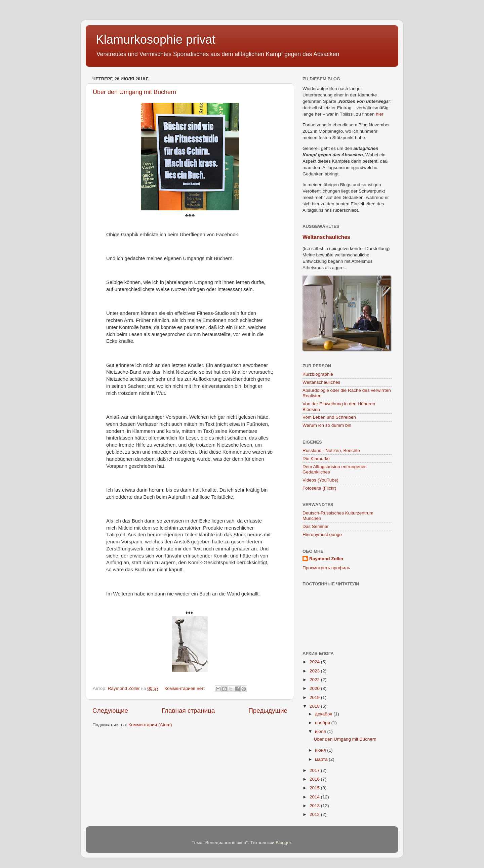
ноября (323, 722)
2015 (315, 787)
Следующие (110, 710)
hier (380, 114)
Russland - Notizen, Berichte (331, 450)
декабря (324, 713)
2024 (315, 661)
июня (321, 750)
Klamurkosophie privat (155, 39)
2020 (315, 688)
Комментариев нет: (185, 688)
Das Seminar (315, 526)
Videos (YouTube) (320, 480)
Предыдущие (267, 710)
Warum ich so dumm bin (326, 425)
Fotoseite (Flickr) (319, 488)
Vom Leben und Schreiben (329, 417)
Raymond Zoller (326, 558)
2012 (315, 814)
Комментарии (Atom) (150, 724)
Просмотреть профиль (326, 567)
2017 (315, 770)
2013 (315, 805)
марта (322, 759)
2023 (315, 670)
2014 (315, 796)
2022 (315, 679)
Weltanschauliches (326, 237)
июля (321, 731)
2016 (315, 779)
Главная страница (188, 710)
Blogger (283, 842)
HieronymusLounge (322, 534)
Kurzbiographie (317, 374)
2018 (315, 706)
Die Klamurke (316, 458)
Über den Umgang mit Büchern (134, 92)
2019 (315, 697)
